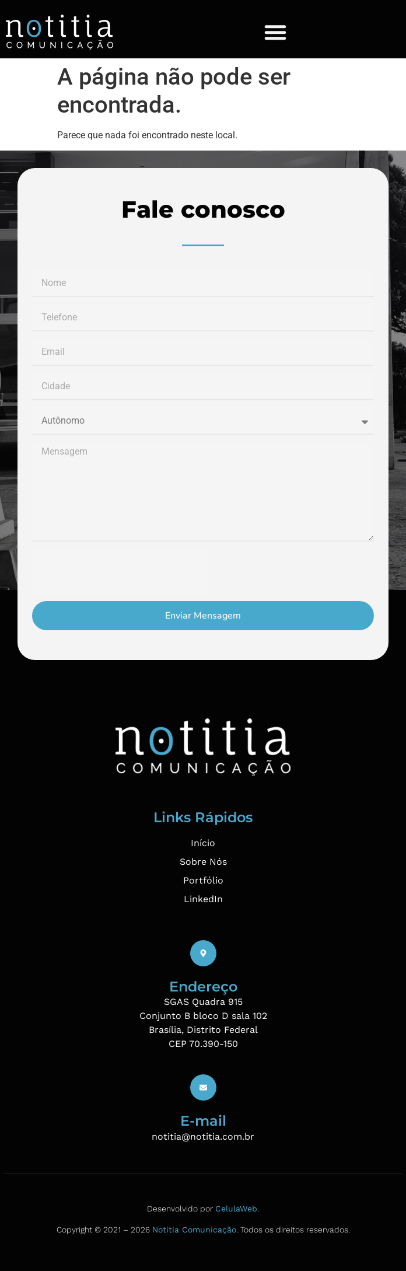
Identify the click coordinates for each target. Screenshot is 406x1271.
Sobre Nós (203, 861)
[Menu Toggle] (275, 32)
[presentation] (120, 571)
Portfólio (203, 880)
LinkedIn (203, 899)
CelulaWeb (236, 1208)
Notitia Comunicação (194, 1229)
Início (203, 843)
